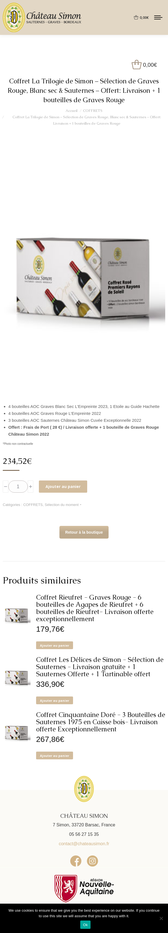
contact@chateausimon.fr (84, 843)
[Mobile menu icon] (158, 17)
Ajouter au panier (63, 486)
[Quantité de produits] (18, 486)
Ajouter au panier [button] (54, 645)
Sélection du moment (62, 505)
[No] (161, 918)
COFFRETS (33, 505)
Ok (85, 925)
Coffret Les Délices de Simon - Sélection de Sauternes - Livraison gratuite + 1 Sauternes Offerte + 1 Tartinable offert (100, 667)
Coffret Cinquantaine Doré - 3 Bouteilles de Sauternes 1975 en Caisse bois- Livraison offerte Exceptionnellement (100, 722)
